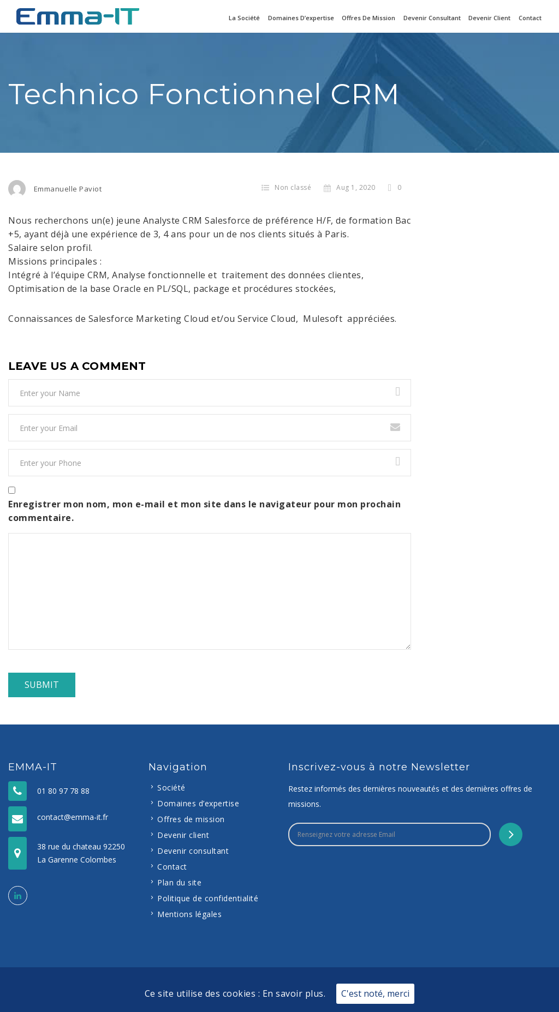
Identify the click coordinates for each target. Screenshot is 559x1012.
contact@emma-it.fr (72, 817)
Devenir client (489, 18)
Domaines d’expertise (301, 18)
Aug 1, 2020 (350, 187)
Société (171, 787)
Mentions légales (189, 914)
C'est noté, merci (375, 993)
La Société (244, 18)
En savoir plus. (294, 993)
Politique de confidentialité (207, 898)
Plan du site (179, 882)
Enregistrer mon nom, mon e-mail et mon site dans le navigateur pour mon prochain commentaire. (204, 511)
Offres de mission (368, 18)
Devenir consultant (432, 18)
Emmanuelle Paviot (68, 189)
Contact (530, 18)
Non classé (293, 187)
